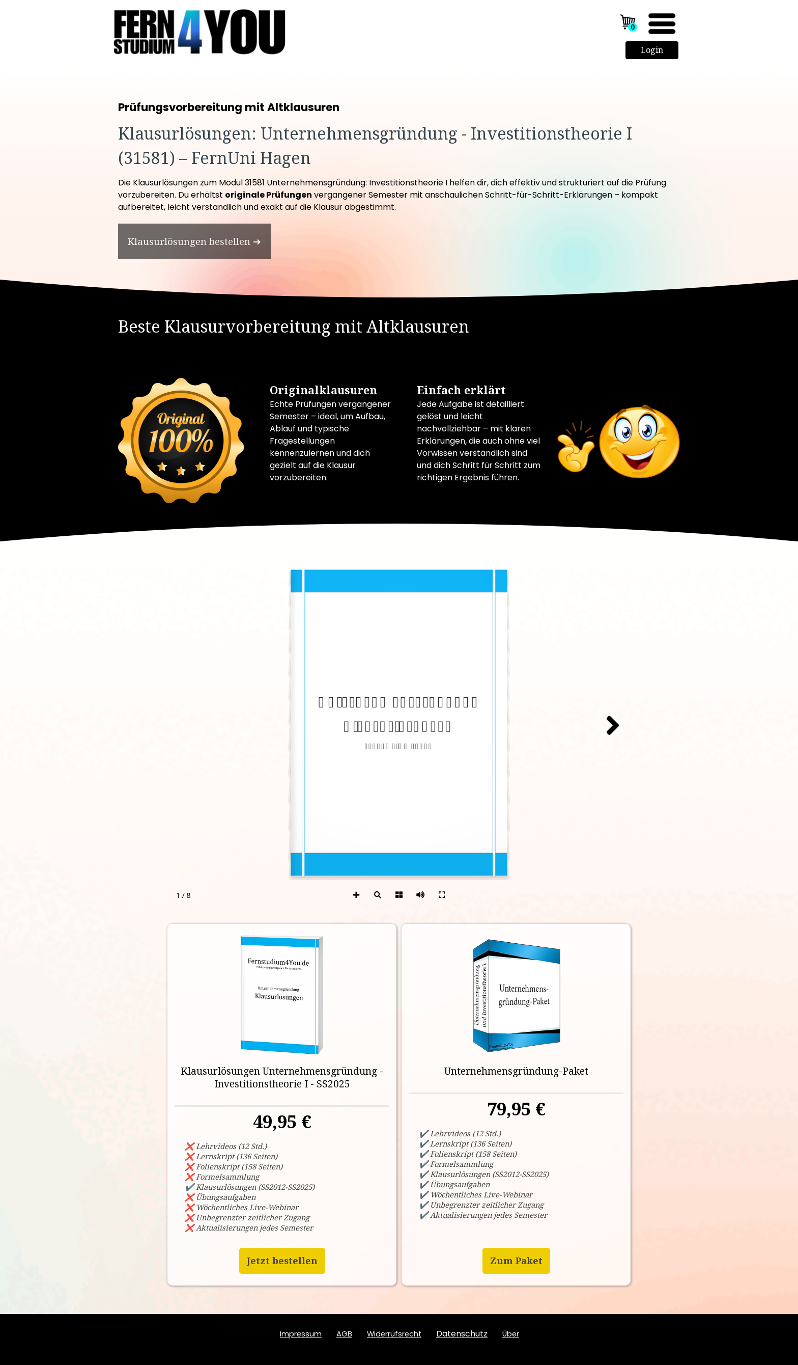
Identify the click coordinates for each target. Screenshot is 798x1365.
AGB (344, 1334)
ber (510, 1334)
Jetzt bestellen (282, 1260)
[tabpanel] (399, 136)
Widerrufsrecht (394, 1334)
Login (652, 50)
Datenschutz (462, 1334)
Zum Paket (516, 1260)
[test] (194, 241)
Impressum (301, 1334)
